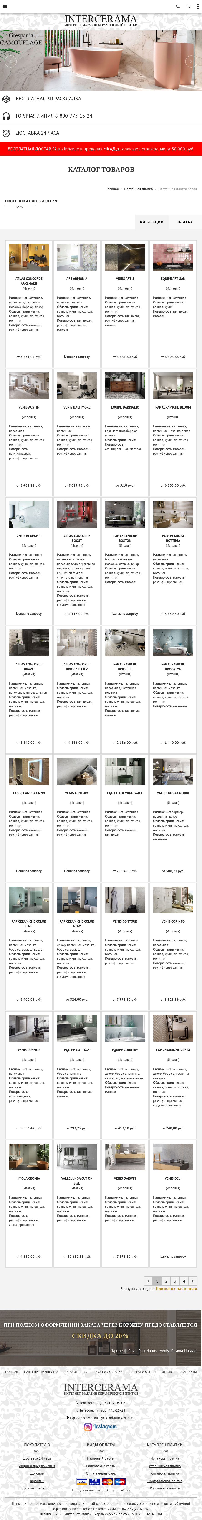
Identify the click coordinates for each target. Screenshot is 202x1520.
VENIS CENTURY (77, 793)
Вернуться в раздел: (158, 1288)
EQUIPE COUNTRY (125, 1050)
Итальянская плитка (165, 1465)
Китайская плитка (165, 1473)
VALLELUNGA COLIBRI (173, 793)
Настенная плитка (138, 189)
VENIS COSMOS (29, 1050)
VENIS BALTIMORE (77, 407)
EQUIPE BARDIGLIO (125, 407)
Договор (37, 1473)
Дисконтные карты (37, 1488)
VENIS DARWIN (125, 1178)
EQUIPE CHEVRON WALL (125, 793)
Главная (112, 189)
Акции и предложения (37, 1465)
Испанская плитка (164, 1458)
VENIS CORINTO (173, 921)
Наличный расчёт (101, 1458)
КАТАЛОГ (71, 1372)
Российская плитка (165, 1488)
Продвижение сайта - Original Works (101, 1490)
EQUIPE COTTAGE (77, 1050)
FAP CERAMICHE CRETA (173, 1050)
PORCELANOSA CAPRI (29, 793)
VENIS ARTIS (125, 278)
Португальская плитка (164, 1480)
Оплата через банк (101, 1473)
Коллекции (152, 221)
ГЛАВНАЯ (11, 1372)
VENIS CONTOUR (125, 921)
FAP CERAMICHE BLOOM (173, 407)
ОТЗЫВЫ (168, 1372)
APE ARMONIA (76, 278)
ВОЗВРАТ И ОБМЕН (142, 1372)
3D (85, 1372)
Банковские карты (101, 1465)
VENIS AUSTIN (29, 407)
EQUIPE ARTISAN (173, 278)
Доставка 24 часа (37, 1458)
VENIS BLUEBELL (28, 536)
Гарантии (37, 1480)
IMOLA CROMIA (29, 1178)
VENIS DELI (173, 1178)
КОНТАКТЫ (189, 1372)
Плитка (185, 221)
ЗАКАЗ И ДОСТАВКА (108, 1372)
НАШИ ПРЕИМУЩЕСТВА (41, 1372)
